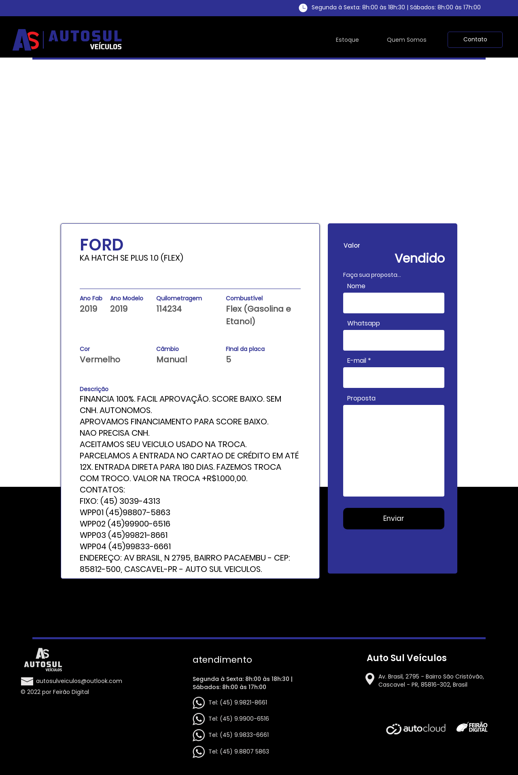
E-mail (356, 361)
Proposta (361, 398)
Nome (356, 286)
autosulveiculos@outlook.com (79, 681)
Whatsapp (363, 323)
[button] (475, 40)
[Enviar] (393, 518)
